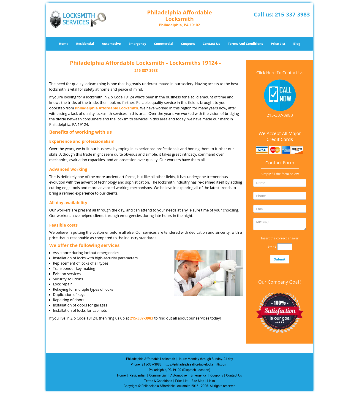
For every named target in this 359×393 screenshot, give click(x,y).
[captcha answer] (284, 246)
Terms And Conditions (245, 43)
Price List (278, 43)
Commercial (163, 43)
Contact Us (211, 43)
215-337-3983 (292, 14)
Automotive (111, 43)
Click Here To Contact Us (279, 72)
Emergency (137, 43)
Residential (85, 43)
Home (63, 43)
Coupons (188, 43)
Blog (296, 43)
